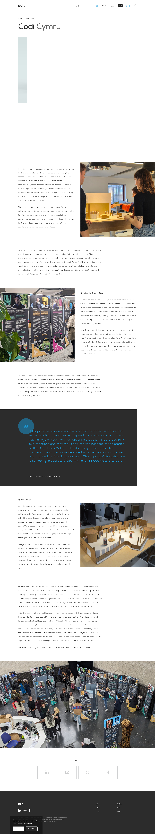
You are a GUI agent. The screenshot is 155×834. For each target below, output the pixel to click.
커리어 (119, 804)
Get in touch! (84, 647)
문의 (118, 811)
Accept (18, 828)
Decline (31, 828)
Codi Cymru (83, 262)
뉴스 (118, 807)
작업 (98, 811)
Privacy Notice (28, 823)
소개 (98, 807)
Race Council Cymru (26, 250)
